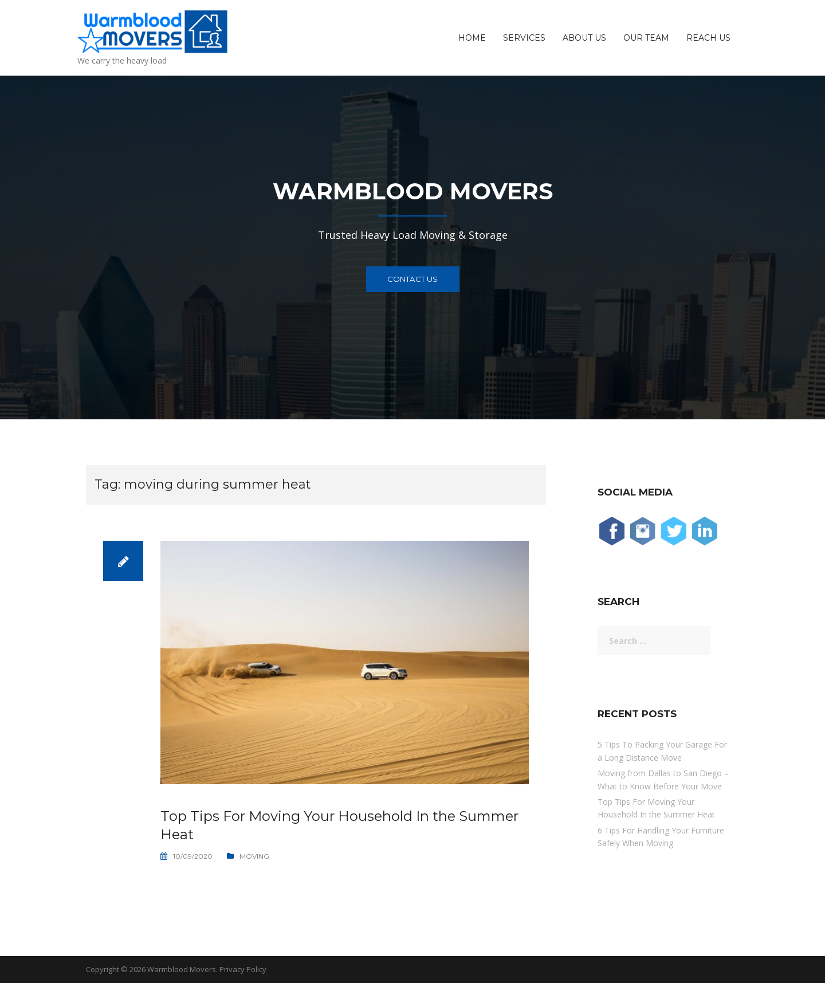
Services (524, 38)
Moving (254, 856)
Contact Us (412, 279)
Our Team (646, 38)
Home (472, 38)
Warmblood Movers (181, 969)
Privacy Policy (242, 969)
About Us (584, 38)
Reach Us (708, 38)
